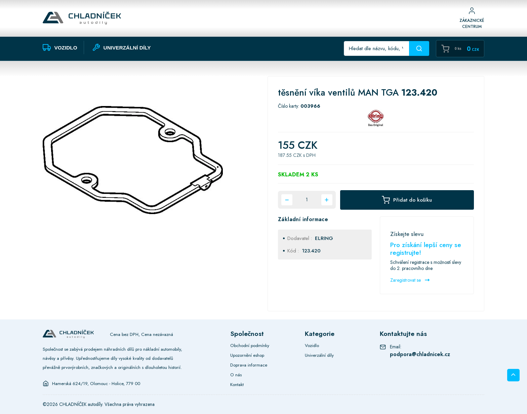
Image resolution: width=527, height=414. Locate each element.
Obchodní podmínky (249, 345)
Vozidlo (312, 345)
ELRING (324, 238)
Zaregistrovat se (410, 280)
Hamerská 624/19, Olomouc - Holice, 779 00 (96, 383)
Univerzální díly (319, 355)
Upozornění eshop (247, 355)
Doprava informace (248, 364)
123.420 (311, 250)
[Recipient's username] (376, 48)
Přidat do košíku (407, 200)
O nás (236, 374)
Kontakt (237, 384)
